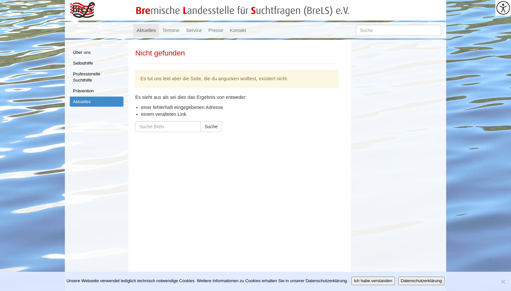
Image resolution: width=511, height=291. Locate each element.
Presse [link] (216, 30)
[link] (503, 8)
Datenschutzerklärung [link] (421, 280)
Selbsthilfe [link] (83, 63)
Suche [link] (211, 126)
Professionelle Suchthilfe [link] (86, 77)
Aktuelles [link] (146, 30)
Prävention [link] (83, 90)
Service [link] (194, 30)
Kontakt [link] (238, 30)
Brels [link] (82, 10)
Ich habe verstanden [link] (373, 280)
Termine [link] (170, 30)
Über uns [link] (82, 52)
